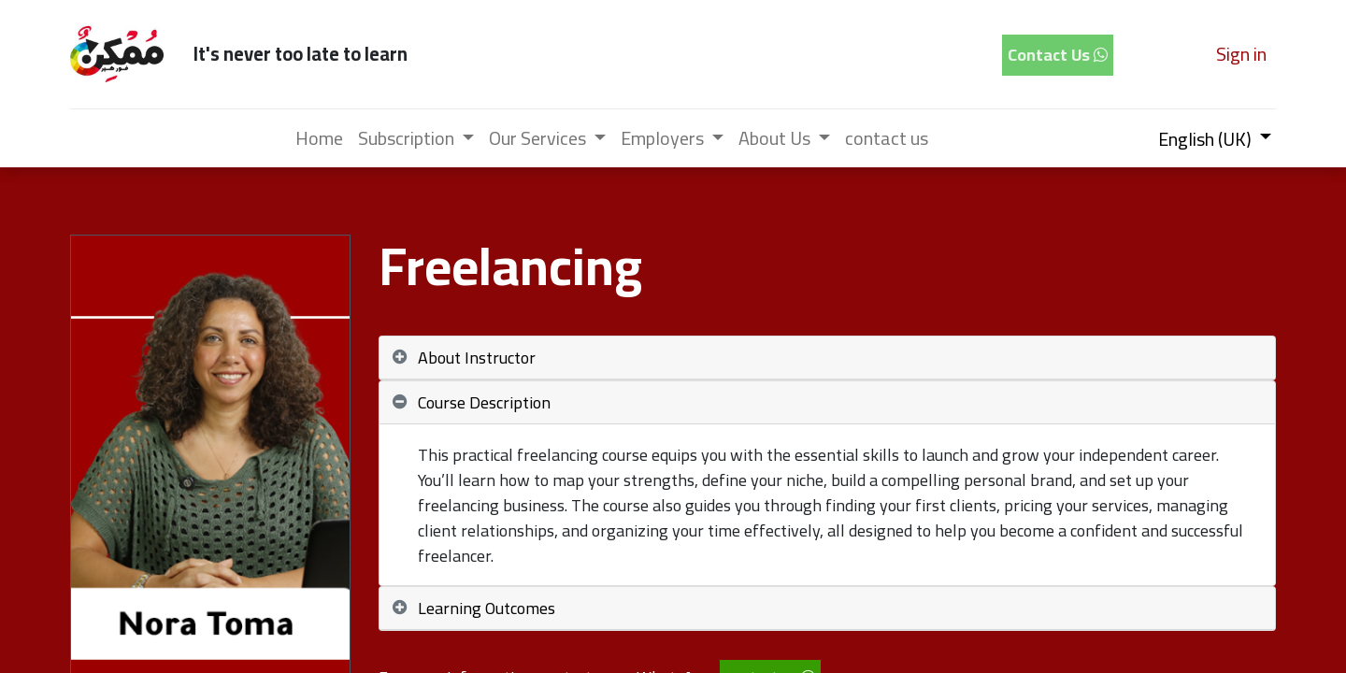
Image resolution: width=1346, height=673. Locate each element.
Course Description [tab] (484, 402)
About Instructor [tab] (477, 357)
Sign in (1241, 53)
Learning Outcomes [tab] (486, 608)
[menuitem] (319, 138)
